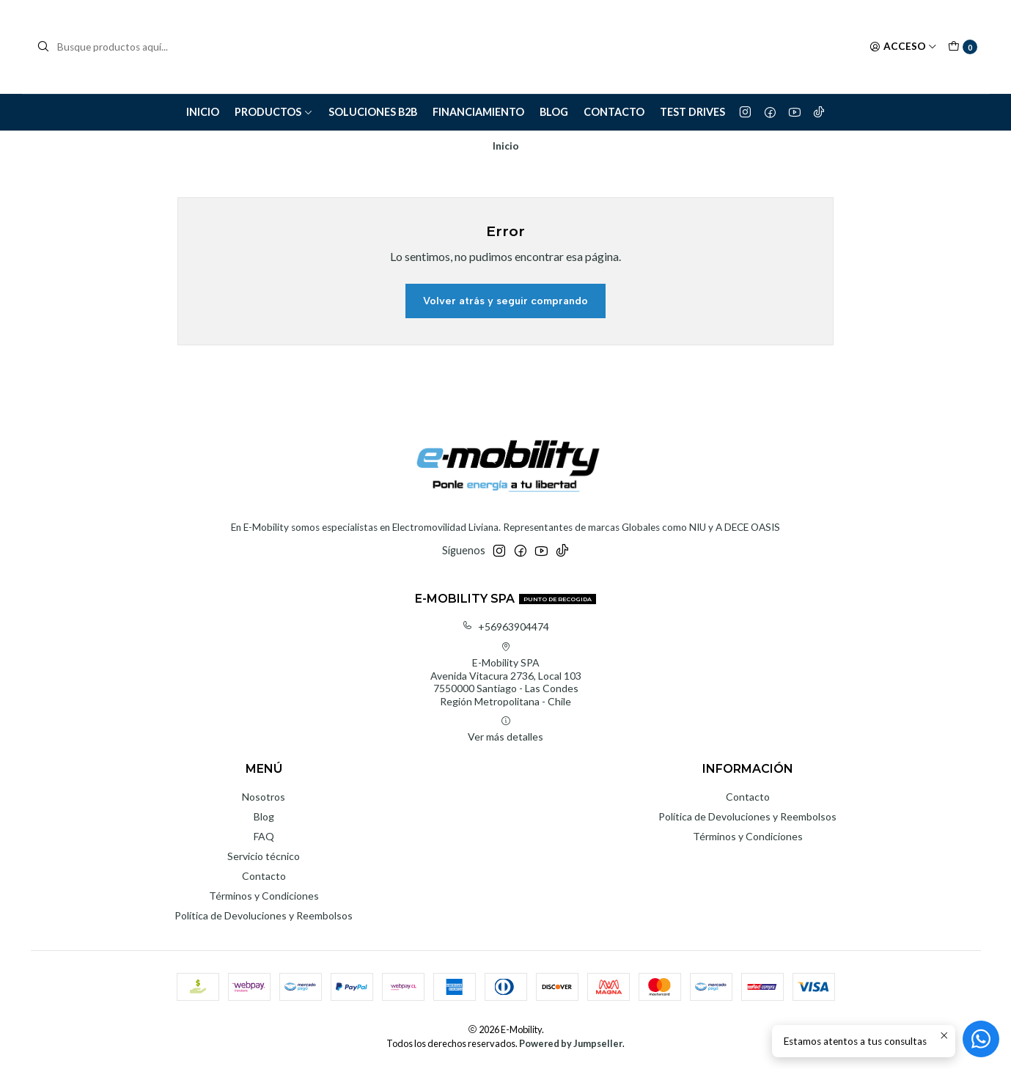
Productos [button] (274, 112)
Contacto (614, 112)
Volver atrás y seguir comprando (505, 300)
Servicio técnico (263, 856)
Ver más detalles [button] (505, 729)
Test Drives (692, 112)
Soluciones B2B (372, 112)
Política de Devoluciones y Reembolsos (263, 915)
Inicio (202, 112)
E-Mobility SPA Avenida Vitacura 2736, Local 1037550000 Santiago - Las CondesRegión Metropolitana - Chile (505, 675)
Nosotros (263, 796)
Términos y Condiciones (264, 895)
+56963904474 (505, 626)
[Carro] (962, 47)
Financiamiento (478, 112)
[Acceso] (903, 47)
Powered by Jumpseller (570, 1043)
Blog (554, 112)
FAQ (264, 836)
